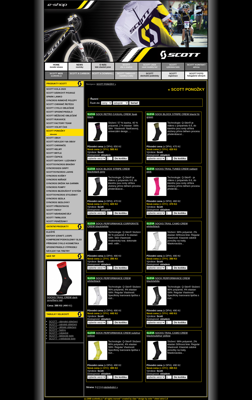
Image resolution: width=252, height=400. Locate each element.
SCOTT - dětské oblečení (62, 327)
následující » (110, 387)
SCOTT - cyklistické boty (62, 338)
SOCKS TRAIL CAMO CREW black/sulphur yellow (167, 334)
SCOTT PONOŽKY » (106, 84)
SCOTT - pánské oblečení (63, 324)
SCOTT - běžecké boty (61, 335)
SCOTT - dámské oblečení (63, 321)
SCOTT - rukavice (58, 332)
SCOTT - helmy (57, 330)
